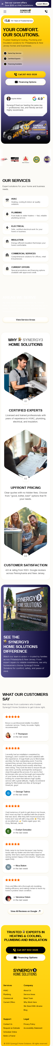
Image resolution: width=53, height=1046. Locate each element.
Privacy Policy (29, 1024)
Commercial (8, 998)
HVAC (5, 990)
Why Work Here (30, 1002)
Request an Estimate (11, 1028)
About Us (27, 990)
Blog (25, 1010)
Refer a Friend (9, 1036)
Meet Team (28, 998)
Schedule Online (10, 1032)
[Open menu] (4, 11)
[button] (25, 74)
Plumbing (7, 994)
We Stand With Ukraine (33, 1006)
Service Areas (29, 994)
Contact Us (7, 1024)
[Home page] (25, 11)
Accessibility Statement (33, 1028)
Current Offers (9, 1002)
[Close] (2, 3)
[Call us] (46, 11)
